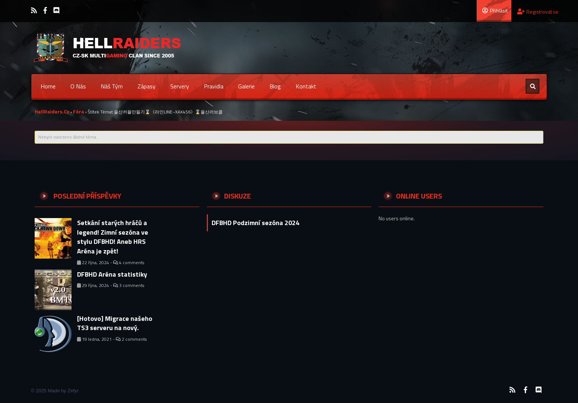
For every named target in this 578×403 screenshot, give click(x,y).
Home (48, 86)
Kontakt (306, 86)
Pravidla (213, 86)
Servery (179, 86)
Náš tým (112, 86)
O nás (78, 86)
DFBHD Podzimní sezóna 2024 (255, 223)
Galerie (246, 86)
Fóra (78, 111)
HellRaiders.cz (52, 111)
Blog (275, 86)
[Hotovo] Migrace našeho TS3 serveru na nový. (114, 323)
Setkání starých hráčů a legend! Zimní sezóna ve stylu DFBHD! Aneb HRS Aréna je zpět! (112, 237)
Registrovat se (537, 11)
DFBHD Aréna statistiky (112, 274)
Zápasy (146, 86)
